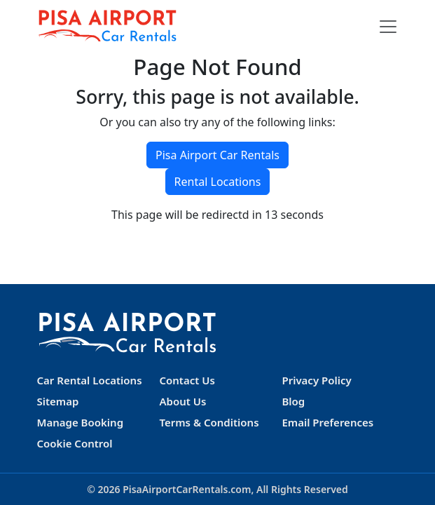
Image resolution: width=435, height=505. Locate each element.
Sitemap (58, 401)
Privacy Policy (316, 380)
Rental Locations (217, 181)
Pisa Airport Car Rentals (217, 155)
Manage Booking (80, 422)
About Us (182, 401)
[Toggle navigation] (388, 26)
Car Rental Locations (89, 380)
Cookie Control (75, 443)
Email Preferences (327, 422)
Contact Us (186, 380)
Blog (293, 401)
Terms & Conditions (208, 422)
